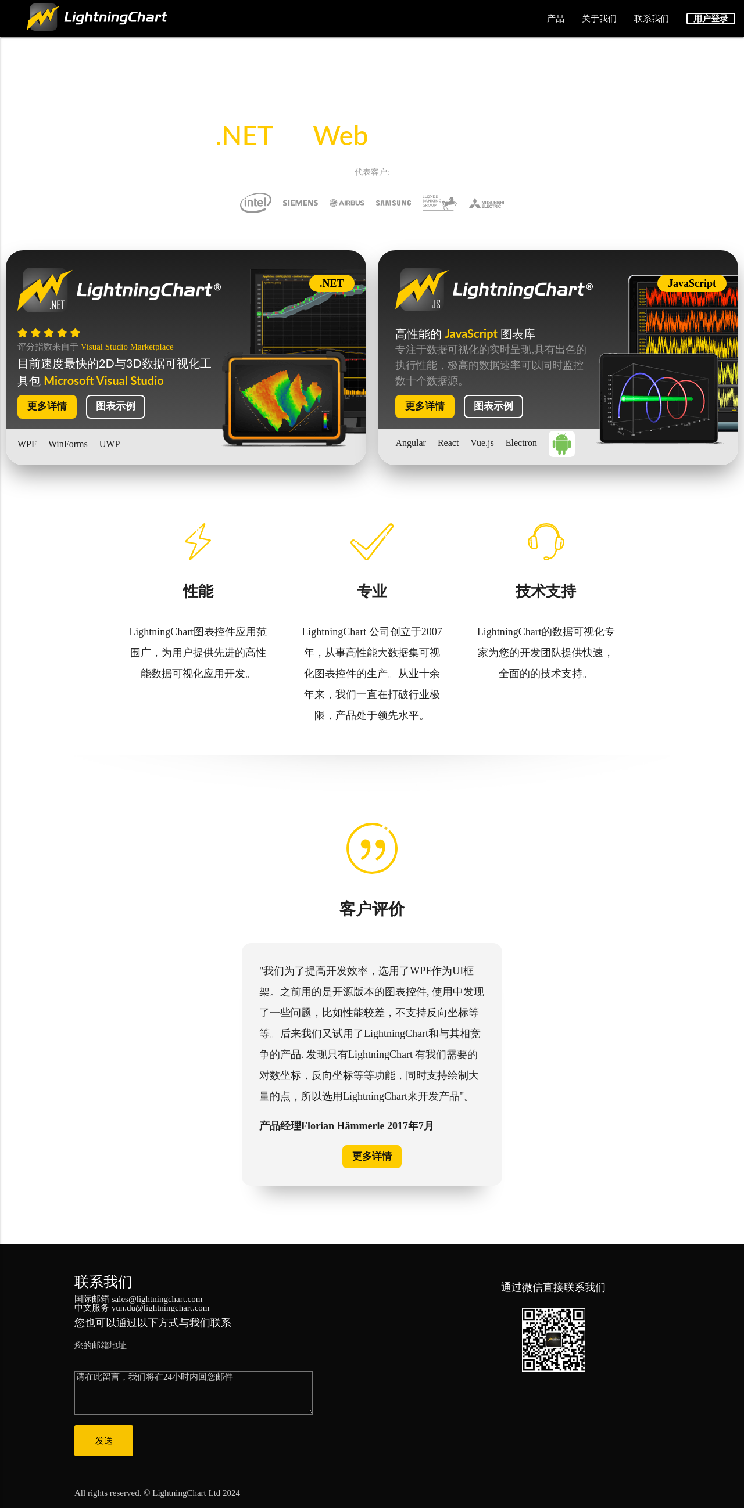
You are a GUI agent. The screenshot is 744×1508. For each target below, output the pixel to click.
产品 (555, 18)
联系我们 (651, 18)
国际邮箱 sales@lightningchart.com (138, 1298)
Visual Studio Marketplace (127, 346)
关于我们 (599, 18)
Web (340, 135)
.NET (247, 135)
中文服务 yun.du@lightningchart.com (142, 1307)
